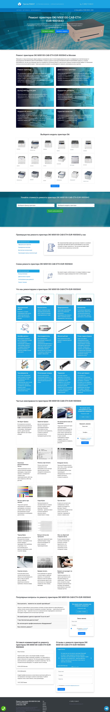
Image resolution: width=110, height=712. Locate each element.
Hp (43, 701)
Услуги (19, 10)
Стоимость (26, 10)
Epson (44, 704)
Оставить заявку (47, 31)
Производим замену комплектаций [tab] (27, 253)
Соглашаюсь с (85, 439)
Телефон (85, 432)
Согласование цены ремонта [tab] (26, 279)
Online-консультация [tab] (23, 271)
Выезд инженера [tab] (22, 273)
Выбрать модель (62, 31)
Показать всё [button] (55, 186)
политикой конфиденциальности (72, 685)
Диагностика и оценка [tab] (24, 276)
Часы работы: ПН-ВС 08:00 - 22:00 (83, 10)
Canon (44, 703)
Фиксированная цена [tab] (23, 241)
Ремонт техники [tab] (22, 282)
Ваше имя (85, 426)
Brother (44, 706)
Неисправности (36, 10)
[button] (59, 658)
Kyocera (45, 708)
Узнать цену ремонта (55, 211)
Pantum (45, 709)
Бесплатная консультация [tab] (25, 250)
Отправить (85, 442)
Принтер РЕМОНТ (29, 4)
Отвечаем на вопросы (42, 4)
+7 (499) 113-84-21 (86, 4)
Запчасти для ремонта (57, 4)
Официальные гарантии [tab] (24, 244)
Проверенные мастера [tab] (24, 247)
